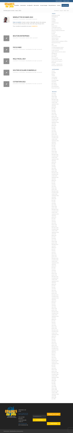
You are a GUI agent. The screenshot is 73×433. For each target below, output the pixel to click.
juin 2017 (53, 249)
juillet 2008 (54, 397)
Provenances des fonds (57, 59)
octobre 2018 (54, 230)
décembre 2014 (55, 295)
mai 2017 (53, 250)
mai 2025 (53, 110)
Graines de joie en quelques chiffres (59, 41)
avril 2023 (54, 148)
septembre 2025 (55, 104)
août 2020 (54, 197)
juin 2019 (53, 218)
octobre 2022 (54, 157)
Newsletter (30, 49)
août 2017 (54, 246)
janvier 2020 (54, 208)
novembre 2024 (55, 119)
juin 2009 (53, 382)
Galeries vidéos (66, 1)
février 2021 (54, 188)
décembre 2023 (55, 136)
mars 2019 (54, 223)
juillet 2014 (54, 301)
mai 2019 (53, 220)
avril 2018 (54, 238)
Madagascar (54, 53)
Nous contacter (55, 58)
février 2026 (54, 96)
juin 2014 (53, 302)
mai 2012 (53, 339)
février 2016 (54, 273)
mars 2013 (54, 325)
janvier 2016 (54, 275)
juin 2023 (53, 145)
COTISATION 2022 (19, 82)
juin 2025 (53, 108)
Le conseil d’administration (57, 48)
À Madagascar (55, 16)
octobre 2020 (54, 194)
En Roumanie (54, 35)
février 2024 (54, 133)
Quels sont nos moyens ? (57, 61)
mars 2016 (54, 272)
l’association (54, 45)
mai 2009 (53, 383)
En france (54, 32)
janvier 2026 (54, 98)
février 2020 (54, 206)
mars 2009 (54, 386)
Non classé (30, 37)
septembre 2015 (55, 281)
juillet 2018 (54, 235)
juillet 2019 (54, 217)
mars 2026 (54, 95)
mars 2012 (54, 342)
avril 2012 (54, 340)
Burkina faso (54, 26)
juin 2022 (53, 163)
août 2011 (54, 351)
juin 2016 (53, 267)
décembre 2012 (55, 330)
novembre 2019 (55, 211)
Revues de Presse (56, 88)
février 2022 (54, 169)
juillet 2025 (54, 107)
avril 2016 (54, 270)
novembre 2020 (55, 192)
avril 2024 (54, 130)
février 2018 (54, 241)
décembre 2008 (55, 391)
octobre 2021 (54, 175)
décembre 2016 (55, 258)
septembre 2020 (55, 195)
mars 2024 (54, 131)
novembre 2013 (55, 313)
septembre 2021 (55, 177)
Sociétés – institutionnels (57, 64)
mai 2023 (53, 146)
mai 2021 (53, 183)
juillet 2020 (54, 198)
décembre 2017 (55, 244)
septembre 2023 (55, 140)
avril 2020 (54, 203)
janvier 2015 (54, 293)
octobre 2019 (54, 212)
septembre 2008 (55, 394)
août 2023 (54, 142)
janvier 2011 (54, 359)
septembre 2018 (55, 232)
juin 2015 (53, 285)
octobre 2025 (54, 102)
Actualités (30, 19)
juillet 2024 (54, 125)
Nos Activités (54, 84)
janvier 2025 (54, 116)
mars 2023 (54, 149)
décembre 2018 (55, 227)
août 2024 (54, 124)
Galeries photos (59, 1)
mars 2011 (54, 357)
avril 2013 (54, 324)
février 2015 (54, 291)
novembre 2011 (55, 348)
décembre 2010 (55, 360)
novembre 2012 (55, 331)
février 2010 (54, 369)
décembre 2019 (55, 209)
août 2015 (54, 282)
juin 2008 (53, 398)
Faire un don (53, 423)
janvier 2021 (54, 189)
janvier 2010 (54, 371)
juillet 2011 (54, 353)
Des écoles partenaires (57, 29)
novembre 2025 (55, 101)
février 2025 (54, 114)
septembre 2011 (55, 350)
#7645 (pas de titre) (56, 15)
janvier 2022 (54, 171)
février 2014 (54, 308)
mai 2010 (53, 366)
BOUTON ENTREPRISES (21, 36)
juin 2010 (53, 365)
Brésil (53, 24)
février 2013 (54, 327)
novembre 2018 (55, 229)
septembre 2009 (55, 377)
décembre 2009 (55, 372)
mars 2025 (54, 113)
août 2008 (54, 395)
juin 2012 (53, 337)
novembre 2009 (55, 374)
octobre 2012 (54, 333)
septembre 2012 (55, 334)
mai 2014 (53, 304)
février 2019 (54, 224)
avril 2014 (54, 305)
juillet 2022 (54, 162)
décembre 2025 (55, 99)
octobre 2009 (54, 375)
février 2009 (54, 388)
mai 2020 (53, 201)
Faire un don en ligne (56, 36)
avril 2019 (54, 221)
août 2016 (54, 264)
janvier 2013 (54, 328)
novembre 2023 (55, 137)
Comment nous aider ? (53, 414)
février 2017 (54, 255)
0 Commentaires (22, 19)
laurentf (35, 19)
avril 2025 (54, 111)
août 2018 (54, 233)
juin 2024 (53, 127)
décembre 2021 (55, 172)
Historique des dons (56, 42)
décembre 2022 (55, 154)
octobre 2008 (54, 392)
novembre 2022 (55, 156)
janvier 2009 (54, 389)
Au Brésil (53, 21)
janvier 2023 (54, 153)
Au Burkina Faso (55, 23)
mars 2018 (54, 240)
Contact (53, 75)
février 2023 (54, 151)
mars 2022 (54, 168)
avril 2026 (54, 93)
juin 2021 (53, 182)
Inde (53, 44)
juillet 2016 (54, 266)
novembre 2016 (55, 259)
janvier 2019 (54, 226)
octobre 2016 (54, 261)
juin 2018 (53, 237)
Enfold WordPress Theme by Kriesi (16, 431)
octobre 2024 (54, 120)
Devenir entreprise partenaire (58, 30)
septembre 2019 (55, 214)
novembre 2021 (55, 174)
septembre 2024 (55, 122)
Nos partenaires (55, 86)
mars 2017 (54, 253)
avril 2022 (54, 166)
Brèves (53, 74)
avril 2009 (54, 385)
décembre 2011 (55, 346)
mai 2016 (53, 269)
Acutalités (54, 19)
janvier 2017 (54, 256)
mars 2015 (54, 290)
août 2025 (54, 105)
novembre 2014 (55, 296)
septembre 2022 (55, 159)
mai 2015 (53, 287)
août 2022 (54, 160)
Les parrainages (55, 80)
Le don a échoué (55, 50)
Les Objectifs (54, 78)
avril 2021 (54, 185)
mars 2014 (54, 307)
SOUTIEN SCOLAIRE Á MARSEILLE (24, 70)
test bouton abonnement (57, 65)
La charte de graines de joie (58, 47)
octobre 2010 (54, 362)
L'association (54, 77)
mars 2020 (54, 204)
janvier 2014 (54, 310)
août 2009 (54, 379)
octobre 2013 (54, 314)
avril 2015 (54, 288)
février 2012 (54, 343)
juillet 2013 (54, 319)
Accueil (53, 18)
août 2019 (54, 215)
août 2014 (54, 299)
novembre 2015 (55, 278)
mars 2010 (54, 368)
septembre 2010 (55, 363)
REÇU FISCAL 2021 (19, 59)
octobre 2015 (54, 279)
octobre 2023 (54, 139)
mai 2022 (53, 165)
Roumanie (54, 62)
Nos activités (54, 55)
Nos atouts (54, 56)
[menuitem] (16, 5)
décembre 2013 (55, 311)
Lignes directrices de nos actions (59, 51)
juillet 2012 (54, 336)
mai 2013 (53, 322)
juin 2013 (53, 320)
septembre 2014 (55, 298)
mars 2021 (54, 186)
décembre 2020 (55, 191)
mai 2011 (53, 354)
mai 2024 (53, 128)
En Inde (53, 33)
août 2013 (54, 317)
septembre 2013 (55, 316)
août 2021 (54, 179)
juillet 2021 (54, 180)
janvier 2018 (54, 243)
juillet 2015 (54, 284)
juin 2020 (53, 200)
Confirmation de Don (56, 27)
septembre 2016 (55, 263)
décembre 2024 (55, 117)
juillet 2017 (54, 247)
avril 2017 (54, 252)
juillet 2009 (54, 380)
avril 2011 (54, 356)
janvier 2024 (54, 134)
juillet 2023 (54, 143)
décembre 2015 (55, 276)
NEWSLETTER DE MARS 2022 (23, 17)
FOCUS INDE (17, 47)
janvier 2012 (54, 345)
